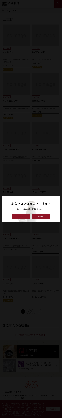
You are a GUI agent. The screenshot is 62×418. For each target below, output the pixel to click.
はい (21, 216)
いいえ (41, 216)
